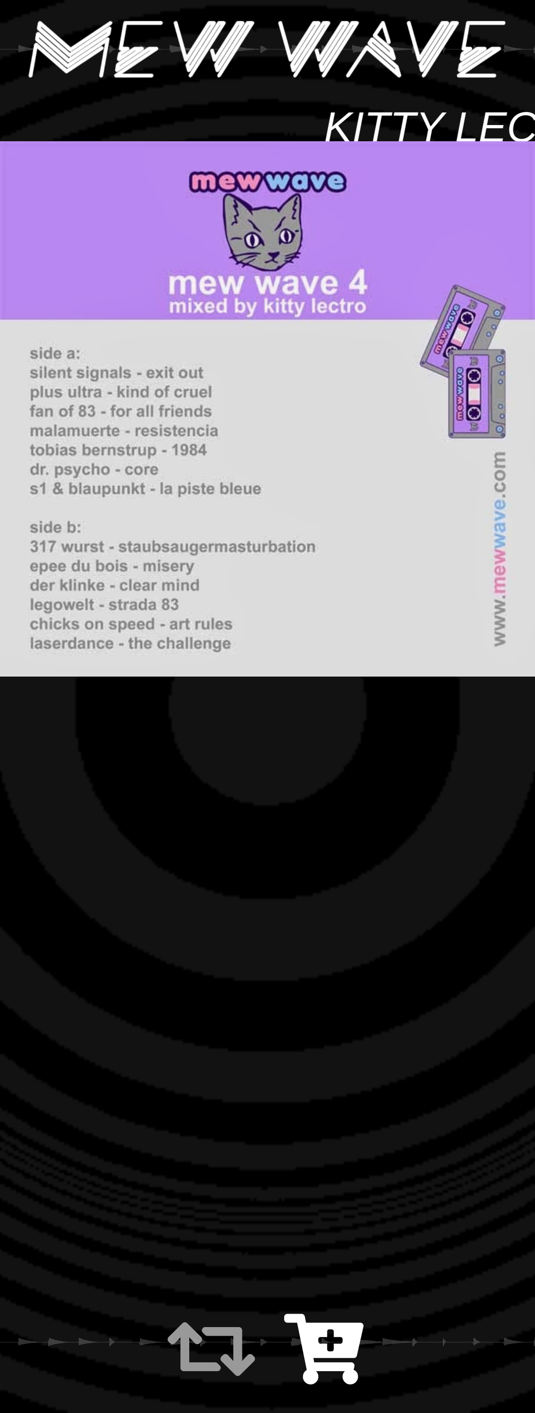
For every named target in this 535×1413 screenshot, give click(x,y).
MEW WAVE (267, 49)
